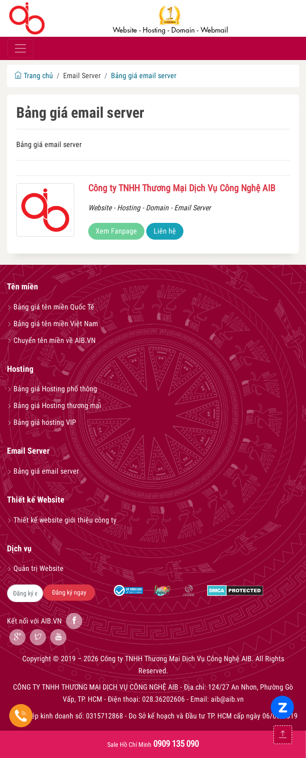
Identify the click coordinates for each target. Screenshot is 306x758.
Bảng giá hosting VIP (41, 422)
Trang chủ (33, 75)
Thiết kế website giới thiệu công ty (62, 520)
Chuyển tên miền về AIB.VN (51, 340)
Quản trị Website (35, 568)
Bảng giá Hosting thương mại (54, 405)
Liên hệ (165, 231)
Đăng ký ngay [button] (69, 592)
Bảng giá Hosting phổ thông (52, 388)
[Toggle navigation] (20, 48)
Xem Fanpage (116, 231)
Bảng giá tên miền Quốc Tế (50, 306)
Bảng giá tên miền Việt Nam (52, 323)
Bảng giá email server (143, 75)
